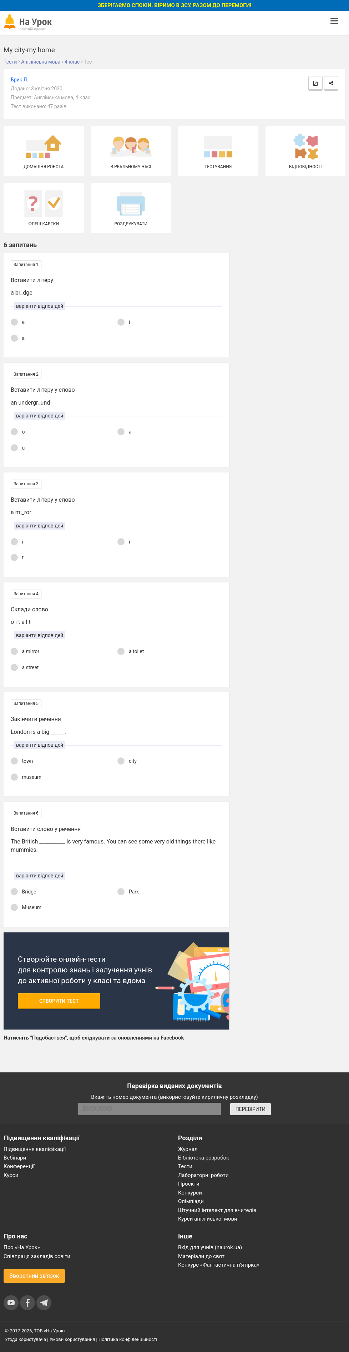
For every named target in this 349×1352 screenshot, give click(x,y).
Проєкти (188, 1184)
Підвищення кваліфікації (35, 1149)
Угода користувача (25, 1339)
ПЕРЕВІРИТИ (250, 1109)
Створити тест (59, 1001)
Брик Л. (19, 79)
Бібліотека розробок (203, 1158)
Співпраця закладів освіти (37, 1256)
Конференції (19, 1166)
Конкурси (190, 1193)
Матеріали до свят (201, 1256)
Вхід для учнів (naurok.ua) (210, 1247)
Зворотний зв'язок (34, 1275)
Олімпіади (191, 1201)
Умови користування (72, 1339)
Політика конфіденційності (127, 1339)
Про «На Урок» (22, 1247)
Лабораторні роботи (203, 1175)
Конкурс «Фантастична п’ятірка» (218, 1265)
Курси (11, 1175)
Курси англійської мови (207, 1219)
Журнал (187, 1149)
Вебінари (15, 1158)
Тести (185, 1166)
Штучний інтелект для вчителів (217, 1210)
